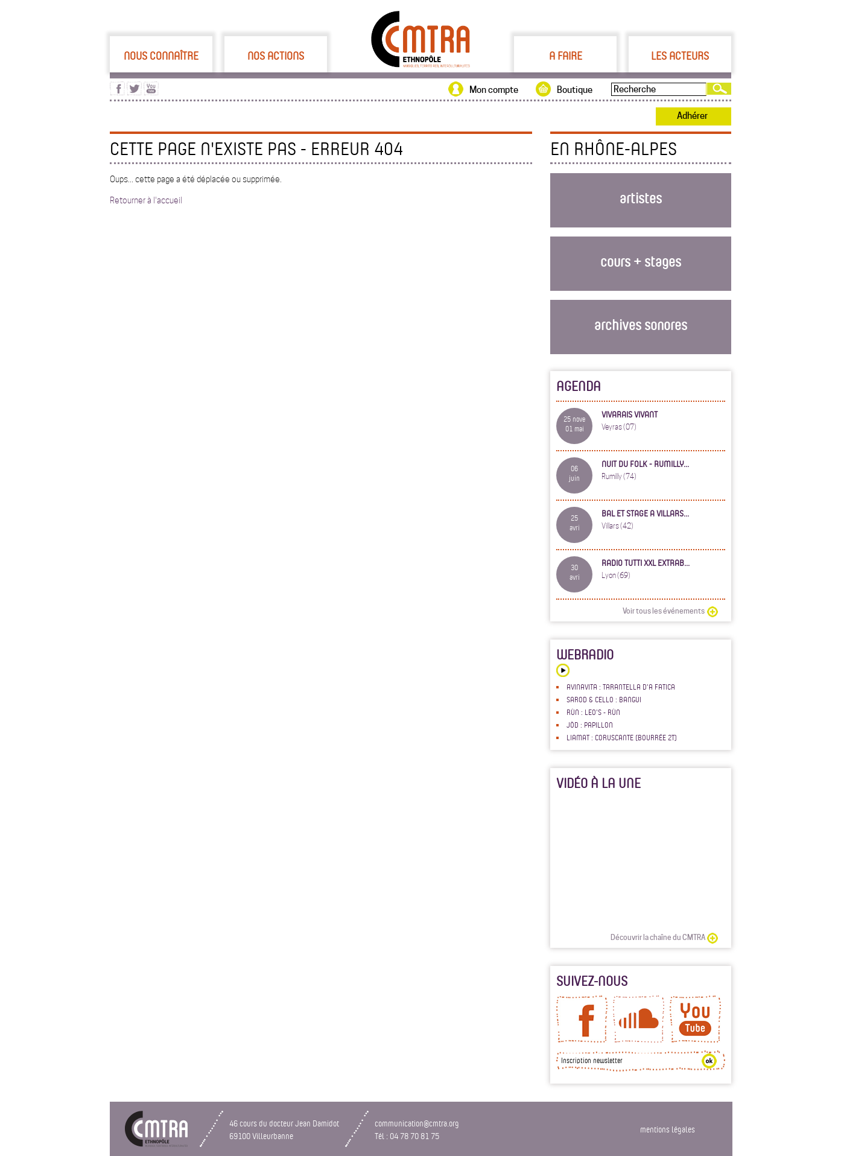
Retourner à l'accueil (146, 200)
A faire (565, 55)
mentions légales (667, 1129)
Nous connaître (161, 55)
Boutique (574, 89)
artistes (641, 197)
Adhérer (692, 115)
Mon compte (493, 89)
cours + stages (640, 261)
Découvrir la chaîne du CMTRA (658, 937)
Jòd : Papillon (589, 724)
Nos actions (275, 55)
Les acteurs (680, 55)
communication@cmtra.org (417, 1123)
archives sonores (640, 324)
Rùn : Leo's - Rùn (593, 712)
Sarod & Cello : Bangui (603, 699)
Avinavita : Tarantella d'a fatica (620, 686)
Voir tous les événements (664, 610)
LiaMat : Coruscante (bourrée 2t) (621, 737)
